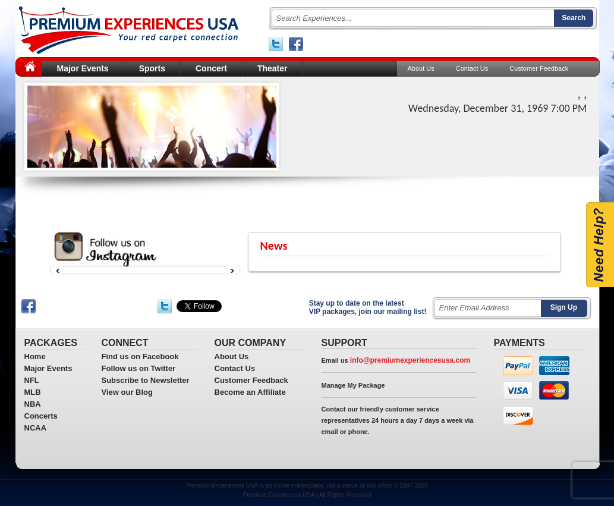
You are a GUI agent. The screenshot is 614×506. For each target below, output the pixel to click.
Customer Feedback (538, 68)
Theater (272, 68)
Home (35, 356)
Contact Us (472, 68)
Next (231, 269)
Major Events (83, 68)
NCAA (35, 427)
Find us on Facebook (140, 356)
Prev (58, 269)
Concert (211, 68)
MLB (32, 392)
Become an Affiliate (250, 392)
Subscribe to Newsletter (146, 380)
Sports (152, 68)
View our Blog (127, 392)
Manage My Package (353, 385)
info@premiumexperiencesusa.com (410, 360)
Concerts (41, 415)
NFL (31, 380)
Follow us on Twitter (139, 368)
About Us (421, 68)
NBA (32, 404)
